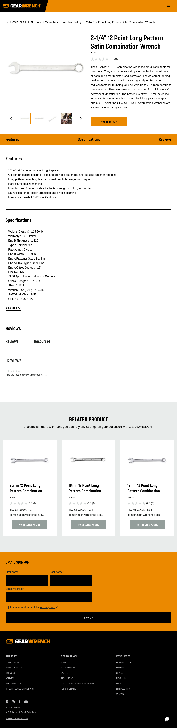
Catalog (119, 673)
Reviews (165, 139)
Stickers (120, 694)
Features (12, 139)
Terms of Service (68, 689)
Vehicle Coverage (13, 662)
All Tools (35, 22)
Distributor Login (13, 683)
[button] (11, 118)
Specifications (89, 139)
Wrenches (51, 22)
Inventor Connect (69, 667)
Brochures (120, 667)
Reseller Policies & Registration (20, 689)
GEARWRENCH (16, 22)
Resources (42, 341)
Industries (65, 662)
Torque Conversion (14, 667)
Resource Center (123, 662)
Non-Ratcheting (72, 22)
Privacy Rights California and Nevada (77, 683)
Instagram (13, 701)
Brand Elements (123, 689)
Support (11, 656)
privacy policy (48, 607)
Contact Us (10, 673)
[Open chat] (155, 719)
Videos (119, 683)
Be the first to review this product (27, 375)
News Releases (123, 678)
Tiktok (19, 701)
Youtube (25, 701)
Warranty (10, 678)
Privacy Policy (67, 678)
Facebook (7, 701)
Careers (64, 673)
